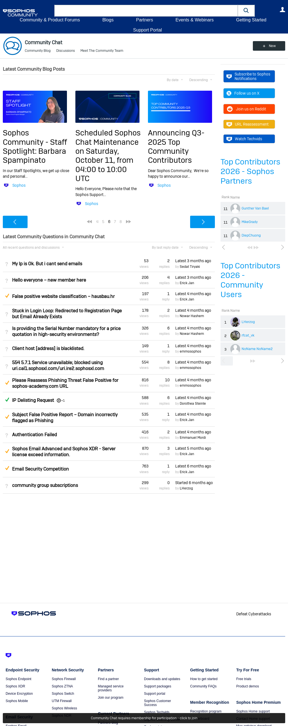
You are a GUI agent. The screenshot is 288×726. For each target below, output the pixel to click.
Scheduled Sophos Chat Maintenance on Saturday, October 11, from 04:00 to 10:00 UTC (108, 155)
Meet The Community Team (101, 50)
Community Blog (38, 50)
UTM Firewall (62, 701)
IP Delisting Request (33, 400)
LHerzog (248, 322)
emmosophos (190, 351)
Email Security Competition (40, 469)
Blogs (108, 19)
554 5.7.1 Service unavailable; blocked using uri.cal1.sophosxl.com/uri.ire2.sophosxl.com (58, 365)
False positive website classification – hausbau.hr (63, 296)
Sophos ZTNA (62, 686)
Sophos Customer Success (157, 703)
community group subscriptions (45, 485)
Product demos (247, 686)
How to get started (203, 679)
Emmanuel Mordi (193, 437)
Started (194, 482)
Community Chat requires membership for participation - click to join (144, 718)
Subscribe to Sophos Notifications (248, 76)
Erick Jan (187, 283)
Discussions (65, 50)
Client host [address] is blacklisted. (48, 348)
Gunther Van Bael (255, 208)
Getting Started (251, 19)
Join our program (110, 698)
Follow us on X (242, 93)
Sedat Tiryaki (190, 266)
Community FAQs (203, 686)
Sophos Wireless (64, 708)
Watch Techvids (244, 139)
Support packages (157, 686)
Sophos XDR (15, 686)
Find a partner (108, 679)
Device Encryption (19, 694)
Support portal (154, 694)
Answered (7, 399)
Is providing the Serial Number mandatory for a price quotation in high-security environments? (66, 331)
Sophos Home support (253, 711)
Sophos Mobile (17, 701)
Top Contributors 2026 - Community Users (250, 280)
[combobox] (146, 10)
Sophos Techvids (157, 712)
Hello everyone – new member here (49, 280)
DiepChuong (251, 235)
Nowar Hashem (192, 316)
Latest (193, 260)
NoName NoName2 (257, 349)
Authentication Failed (34, 435)
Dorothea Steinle (193, 403)
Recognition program (205, 711)
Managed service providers (110, 688)
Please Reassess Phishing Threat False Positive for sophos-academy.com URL (65, 383)
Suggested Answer (7, 295)
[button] (246, 10)
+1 (63, 400)
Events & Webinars (195, 19)
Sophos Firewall (64, 679)
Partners (144, 19)
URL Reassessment (247, 124)
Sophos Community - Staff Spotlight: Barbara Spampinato (35, 146)
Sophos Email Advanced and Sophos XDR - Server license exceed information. (64, 452)
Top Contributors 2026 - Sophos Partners (250, 171)
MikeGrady (250, 222)
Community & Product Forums (50, 19)
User (282, 9)
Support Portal (147, 30)
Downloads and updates (162, 679)
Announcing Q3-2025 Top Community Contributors (176, 146)
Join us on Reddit (246, 109)
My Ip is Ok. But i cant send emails (47, 264)
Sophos (19, 185)
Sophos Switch (63, 694)
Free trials (243, 679)
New (272, 46)
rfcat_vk (248, 335)
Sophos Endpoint (18, 679)
